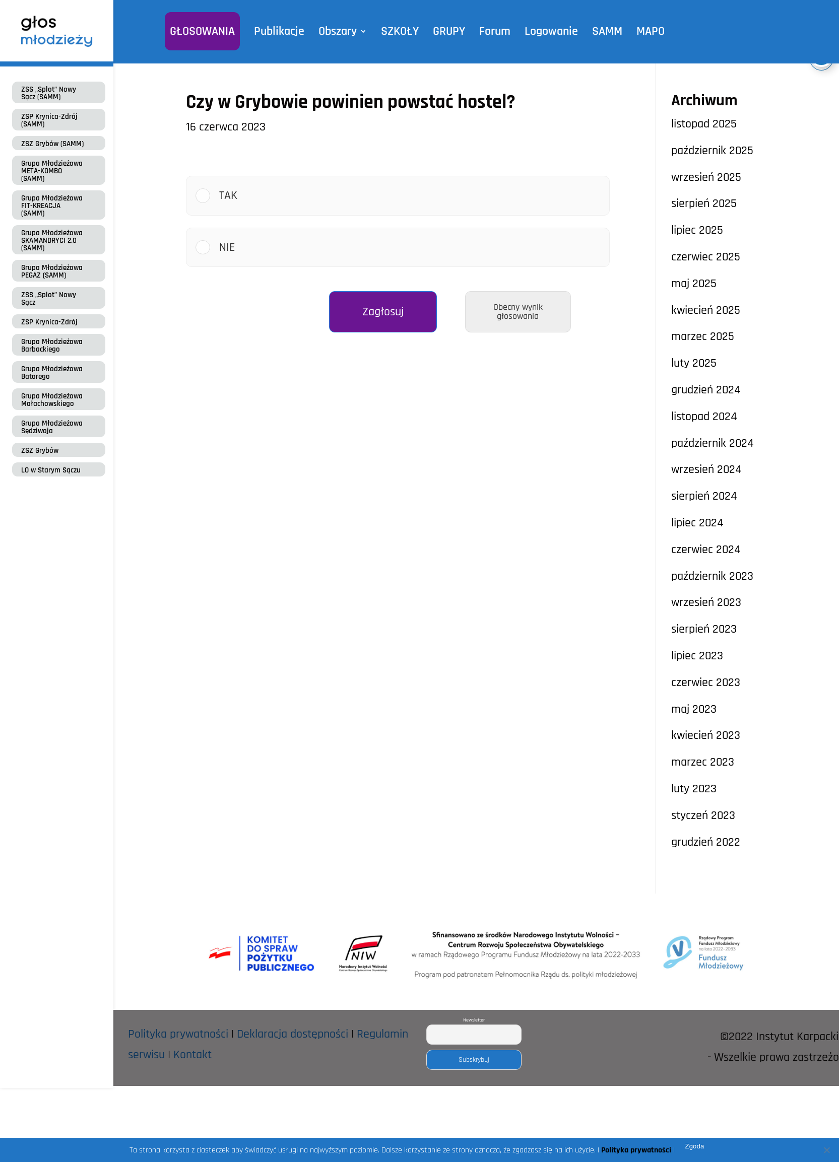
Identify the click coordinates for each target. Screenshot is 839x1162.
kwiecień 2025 (705, 310)
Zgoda (694, 1146)
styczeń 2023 (703, 815)
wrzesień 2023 (706, 602)
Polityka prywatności (178, 1034)
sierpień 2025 (704, 203)
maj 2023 (694, 709)
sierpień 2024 (704, 496)
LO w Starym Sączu (51, 470)
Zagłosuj (383, 311)
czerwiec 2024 (706, 549)
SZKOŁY (400, 31)
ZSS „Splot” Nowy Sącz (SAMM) (48, 93)
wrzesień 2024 (706, 469)
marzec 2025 (702, 336)
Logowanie (547, 31)
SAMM (601, 31)
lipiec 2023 (697, 655)
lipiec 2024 (697, 522)
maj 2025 (694, 283)
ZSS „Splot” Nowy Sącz (48, 298)
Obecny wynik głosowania (518, 311)
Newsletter (474, 1020)
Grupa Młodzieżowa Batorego (52, 372)
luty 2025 (694, 363)
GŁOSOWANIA (208, 31)
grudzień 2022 (705, 842)
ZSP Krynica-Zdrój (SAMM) (49, 120)
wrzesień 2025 (706, 177)
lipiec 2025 (697, 230)
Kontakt (192, 1054)
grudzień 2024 (706, 389)
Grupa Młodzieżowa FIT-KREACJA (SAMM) (52, 205)
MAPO (643, 31)
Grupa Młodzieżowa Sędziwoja (52, 427)
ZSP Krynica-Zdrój (49, 322)
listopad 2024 (704, 416)
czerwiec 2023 (705, 682)
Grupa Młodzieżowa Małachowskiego (52, 399)
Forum (492, 31)
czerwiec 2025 (705, 256)
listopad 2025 (704, 123)
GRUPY (448, 31)
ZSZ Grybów (39, 450)
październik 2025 (712, 150)
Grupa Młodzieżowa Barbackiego (52, 345)
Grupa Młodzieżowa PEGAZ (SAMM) (52, 271)
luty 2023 (694, 788)
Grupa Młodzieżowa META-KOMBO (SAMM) (52, 171)
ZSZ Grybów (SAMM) (52, 144)
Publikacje (283, 31)
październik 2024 (712, 443)
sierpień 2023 (704, 629)
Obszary (340, 31)
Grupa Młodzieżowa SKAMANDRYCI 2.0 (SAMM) (52, 240)
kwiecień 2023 (705, 735)
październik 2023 (712, 576)
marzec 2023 (702, 762)
